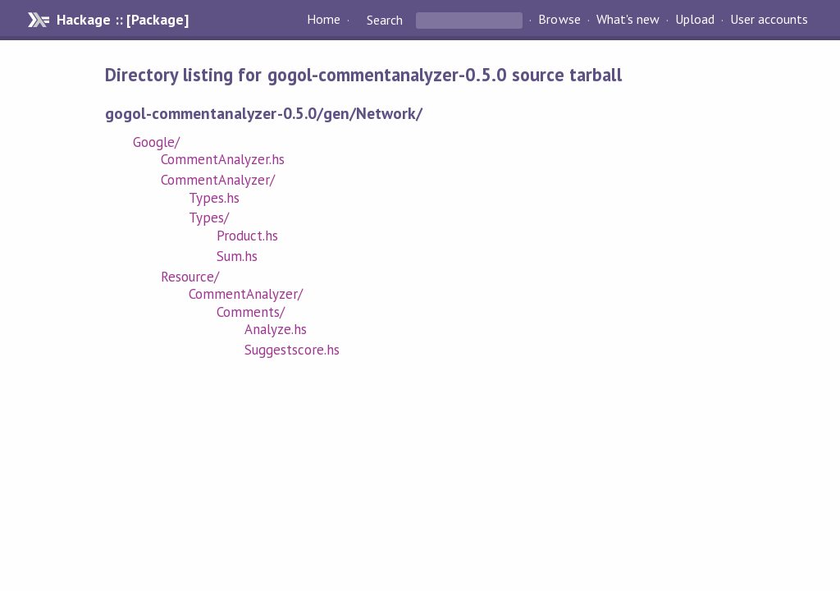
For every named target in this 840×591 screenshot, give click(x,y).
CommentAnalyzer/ (218, 180)
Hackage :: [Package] (122, 19)
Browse (559, 19)
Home (323, 19)
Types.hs (214, 198)
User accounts (769, 19)
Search (385, 19)
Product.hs (247, 236)
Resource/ (190, 277)
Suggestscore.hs (292, 350)
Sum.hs (237, 256)
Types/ (209, 217)
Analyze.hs (275, 329)
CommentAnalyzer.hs (223, 159)
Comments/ (251, 312)
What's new (628, 19)
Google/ (156, 142)
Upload (694, 19)
